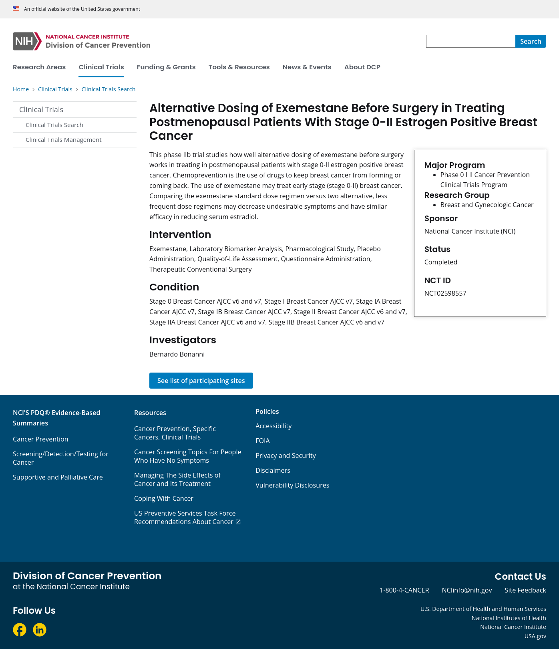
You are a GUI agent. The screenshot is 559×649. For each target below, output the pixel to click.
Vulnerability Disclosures (292, 485)
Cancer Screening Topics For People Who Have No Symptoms (187, 456)
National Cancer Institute (513, 627)
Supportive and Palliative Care (58, 477)
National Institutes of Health (509, 618)
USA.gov (535, 636)
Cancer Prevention (40, 439)
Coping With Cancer (163, 498)
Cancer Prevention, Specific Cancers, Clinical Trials (175, 432)
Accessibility (273, 425)
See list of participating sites (201, 380)
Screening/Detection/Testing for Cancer (61, 458)
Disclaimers (272, 470)
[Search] (530, 41)
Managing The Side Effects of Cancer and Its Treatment (177, 479)
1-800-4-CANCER (404, 590)
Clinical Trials (41, 109)
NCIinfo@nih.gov (467, 590)
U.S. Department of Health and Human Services (483, 609)
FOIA (262, 440)
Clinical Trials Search (54, 125)
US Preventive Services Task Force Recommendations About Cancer (185, 517)
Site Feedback (525, 590)
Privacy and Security (285, 455)
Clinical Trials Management (64, 139)
